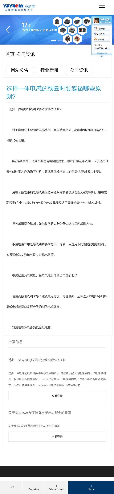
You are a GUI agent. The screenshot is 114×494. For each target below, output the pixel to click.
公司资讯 (26, 54)
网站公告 (20, 70)
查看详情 (57, 395)
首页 (10, 54)
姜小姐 (102, 29)
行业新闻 (49, 70)
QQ (11, 487)
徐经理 (101, 39)
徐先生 (102, 34)
